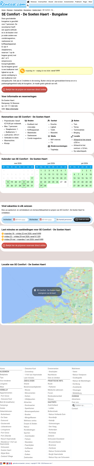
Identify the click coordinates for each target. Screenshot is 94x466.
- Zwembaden (29, 436)
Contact (75, 409)
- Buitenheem (5, 414)
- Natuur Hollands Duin (56, 414)
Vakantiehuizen (6, 411)
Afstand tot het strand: (82, 140)
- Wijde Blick (4, 453)
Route (50, 384)
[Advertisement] (47, 197)
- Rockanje (52, 433)
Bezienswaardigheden (32, 387)
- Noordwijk (52, 417)
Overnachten (42, 2)
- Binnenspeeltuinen (31, 411)
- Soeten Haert (5, 450)
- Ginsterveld (5, 424)
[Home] (28, 2)
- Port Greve (4, 396)
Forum (50, 393)
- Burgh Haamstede (55, 454)
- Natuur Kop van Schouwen (58, 457)
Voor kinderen (5, 381)
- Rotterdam (52, 430)
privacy (28, 463)
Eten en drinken (54, 378)
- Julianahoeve (5, 427)
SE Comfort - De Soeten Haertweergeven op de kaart (47, 291)
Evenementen (69, 2)
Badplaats (4, 375)
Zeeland (51, 436)
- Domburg (76, 384)
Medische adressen (55, 390)
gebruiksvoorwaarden (19, 463)
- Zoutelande (77, 387)
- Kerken (27, 396)
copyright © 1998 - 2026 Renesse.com (41, 463)
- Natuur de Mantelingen (81, 381)
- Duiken (27, 454)
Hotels (2, 408)
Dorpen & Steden (30, 424)
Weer (90, 2)
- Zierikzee (52, 448)
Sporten (27, 433)
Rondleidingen (29, 430)
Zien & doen (58, 2)
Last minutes (29, 378)
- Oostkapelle (77, 378)
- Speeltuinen (29, 408)
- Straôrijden (52, 372)
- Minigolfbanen (30, 418)
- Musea (27, 390)
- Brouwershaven (54, 442)
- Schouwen (4, 447)
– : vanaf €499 (22, 234)
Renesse (34, 2)
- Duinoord (4, 420)
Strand (50, 2)
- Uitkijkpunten (29, 399)
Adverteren (76, 399)
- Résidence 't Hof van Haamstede (8, 443)
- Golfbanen (28, 448)
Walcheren (76, 369)
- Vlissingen (76, 390)
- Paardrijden (29, 445)
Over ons (75, 402)
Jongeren (3, 384)
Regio (85, 2)
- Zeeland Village (6, 456)
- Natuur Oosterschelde (57, 451)
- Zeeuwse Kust (6, 399)
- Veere (74, 372)
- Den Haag (52, 427)
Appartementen (6, 393)
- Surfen (27, 451)
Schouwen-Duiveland (56, 439)
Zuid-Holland (53, 405)
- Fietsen (27, 439)
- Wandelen (28, 442)
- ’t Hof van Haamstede (33, 375)
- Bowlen (27, 414)
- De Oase (3, 417)
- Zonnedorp (28, 372)
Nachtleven (52, 375)
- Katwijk (51, 420)
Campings (4, 405)
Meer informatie (12, 109)
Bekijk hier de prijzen (24, 89)
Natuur (26, 427)
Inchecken (7, 220)
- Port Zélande (5, 436)
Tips (1, 378)
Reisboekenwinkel (55, 396)
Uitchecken (33, 220)
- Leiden (51, 408)
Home (2, 369)
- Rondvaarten (29, 405)
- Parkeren (52, 387)
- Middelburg (77, 393)
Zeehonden (28, 457)
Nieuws (51, 399)
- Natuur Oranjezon (79, 375)
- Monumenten (29, 393)
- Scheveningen (54, 424)
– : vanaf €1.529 (22, 237)
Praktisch (78, 2)
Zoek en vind (82, 219)
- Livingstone (5, 430)
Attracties (28, 402)
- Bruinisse (52, 445)
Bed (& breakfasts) (7, 402)
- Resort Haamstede (8, 439)
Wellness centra (30, 421)
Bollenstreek (53, 411)
